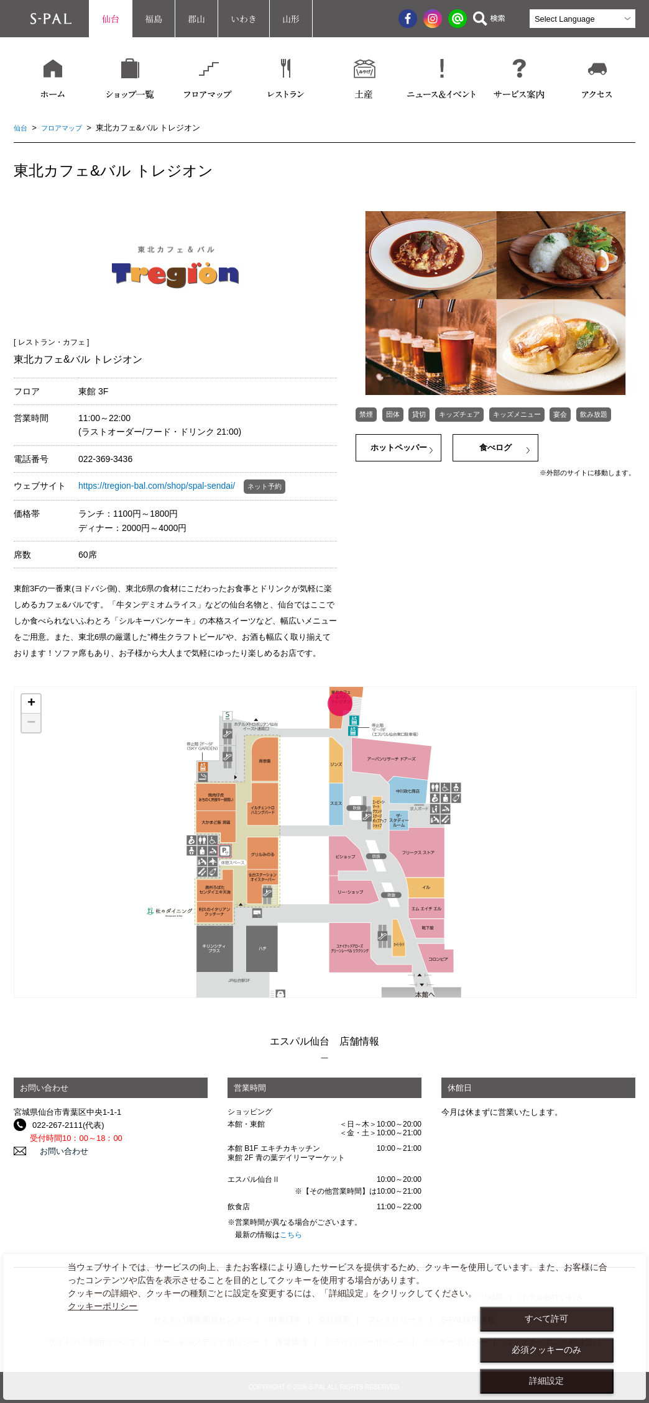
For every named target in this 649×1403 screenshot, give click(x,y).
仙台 (110, 18)
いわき (244, 18)
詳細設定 (546, 1381)
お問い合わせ (56, 1151)
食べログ (495, 450)
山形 (291, 18)
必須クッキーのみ (546, 1350)
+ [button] (31, 703)
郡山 (196, 18)
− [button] (31, 723)
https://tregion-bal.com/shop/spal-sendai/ (156, 486)
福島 (153, 18)
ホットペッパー (399, 450)
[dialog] (324, 1327)
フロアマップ (68, 127)
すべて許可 (546, 1319)
